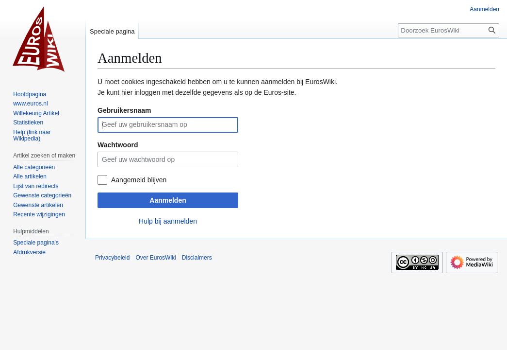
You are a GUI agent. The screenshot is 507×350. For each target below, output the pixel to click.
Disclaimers (197, 257)
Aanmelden (167, 200)
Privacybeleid (112, 257)
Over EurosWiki (155, 257)
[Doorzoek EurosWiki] (448, 30)
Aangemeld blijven (138, 180)
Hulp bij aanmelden (168, 221)
